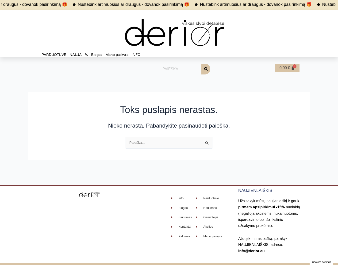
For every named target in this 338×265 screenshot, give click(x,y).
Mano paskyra (116, 55)
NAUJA (75, 55)
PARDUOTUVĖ (54, 55)
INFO (136, 55)
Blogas (96, 55)
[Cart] (287, 68)
